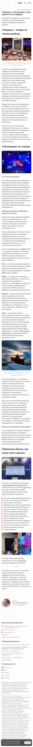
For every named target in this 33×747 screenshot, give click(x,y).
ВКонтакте (7, 667)
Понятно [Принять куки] (27, 742)
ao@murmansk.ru (9, 632)
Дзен (5, 670)
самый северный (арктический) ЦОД (14, 485)
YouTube (6, 678)
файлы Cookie (16, 741)
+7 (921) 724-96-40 (9, 630)
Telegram (6, 672)
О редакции (5, 635)
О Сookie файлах (7, 660)
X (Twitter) (7, 675)
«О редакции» (6, 693)
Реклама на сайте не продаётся (11, 637)
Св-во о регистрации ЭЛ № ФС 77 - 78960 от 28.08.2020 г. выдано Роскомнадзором (15, 647)
